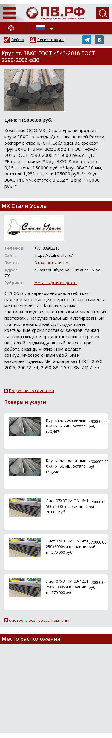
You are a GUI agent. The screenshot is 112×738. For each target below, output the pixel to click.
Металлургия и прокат (55, 282)
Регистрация (50, 39)
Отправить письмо (52, 262)
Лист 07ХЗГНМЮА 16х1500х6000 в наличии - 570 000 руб (67, 506)
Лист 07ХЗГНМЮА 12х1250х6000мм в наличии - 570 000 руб (67, 586)
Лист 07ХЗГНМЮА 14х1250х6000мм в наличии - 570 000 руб (67, 546)
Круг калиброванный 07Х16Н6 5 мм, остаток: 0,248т (66, 466)
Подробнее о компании (31, 390)
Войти (17, 39)
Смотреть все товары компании (40, 620)
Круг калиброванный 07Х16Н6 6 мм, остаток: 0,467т (66, 425)
